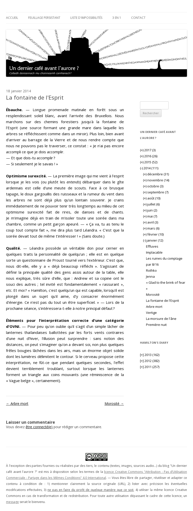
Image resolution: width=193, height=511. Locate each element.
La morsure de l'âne (161, 318)
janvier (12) (153, 240)
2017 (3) (148, 150)
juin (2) (150, 210)
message (12, 502)
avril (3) (150, 222)
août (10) (151, 198)
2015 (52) (148, 162)
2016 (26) (148, 156)
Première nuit (156, 324)
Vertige (151, 312)
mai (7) (150, 216)
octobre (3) (153, 186)
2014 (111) (149, 168)
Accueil (12, 18)
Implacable (154, 252)
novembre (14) (156, 180)
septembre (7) (155, 192)
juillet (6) (151, 204)
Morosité (114, 403)
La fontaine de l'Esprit (162, 300)
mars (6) (151, 228)
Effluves (152, 246)
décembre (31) (156, 174)
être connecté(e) (39, 426)
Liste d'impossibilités (86, 18)
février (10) (153, 234)
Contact (138, 18)
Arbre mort (17, 403)
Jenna (150, 276)
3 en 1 (116, 18)
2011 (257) (149, 366)
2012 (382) (149, 360)
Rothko (151, 270)
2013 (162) (149, 354)
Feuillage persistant (44, 18)
